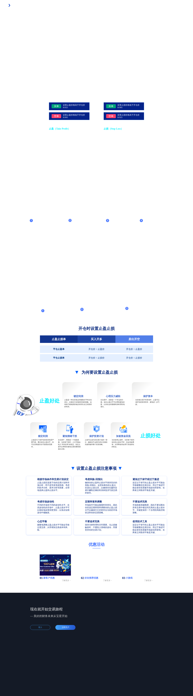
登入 (40, 627)
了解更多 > (66, 580)
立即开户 (65, 627)
